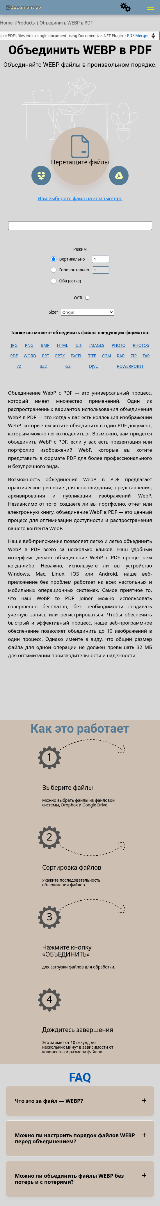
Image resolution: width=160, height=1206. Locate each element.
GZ (67, 366)
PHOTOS (141, 345)
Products (25, 23)
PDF (14, 356)
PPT (45, 356)
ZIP (134, 356)
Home (6, 23)
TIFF (92, 356)
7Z (19, 366)
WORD (30, 356)
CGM (106, 356)
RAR (121, 356)
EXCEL (76, 356)
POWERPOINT (130, 366)
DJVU (94, 366)
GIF (78, 345)
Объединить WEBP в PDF (66, 23)
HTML (62, 345)
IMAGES (96, 345)
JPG (14, 345)
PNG (29, 345)
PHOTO (119, 345)
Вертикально (72, 259)
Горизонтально (74, 270)
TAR (146, 356)
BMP (45, 345)
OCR (78, 298)
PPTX (60, 356)
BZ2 (43, 366)
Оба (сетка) (70, 281)
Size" (53, 312)
